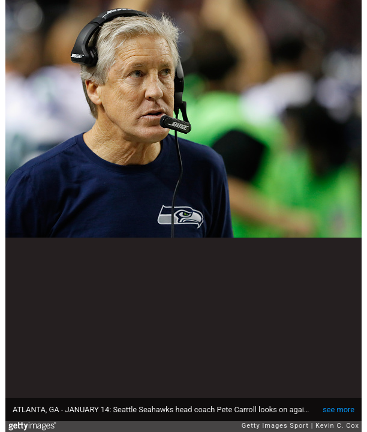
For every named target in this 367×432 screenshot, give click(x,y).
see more (338, 409)
